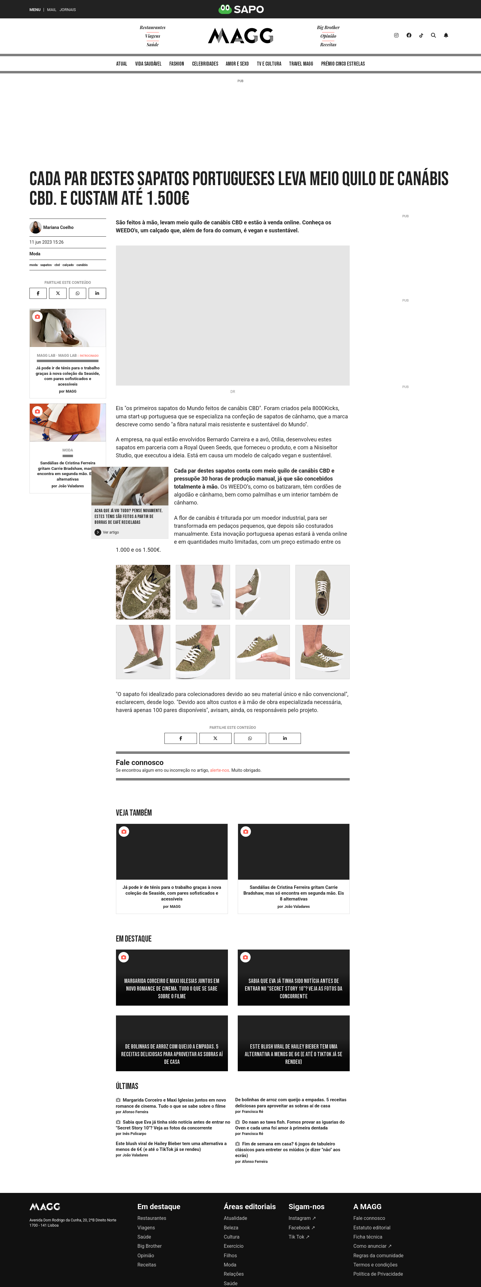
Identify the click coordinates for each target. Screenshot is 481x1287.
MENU (34, 10)
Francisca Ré (252, 1112)
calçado (68, 265)
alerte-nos (219, 770)
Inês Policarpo (134, 1134)
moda (33, 265)
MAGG (71, 391)
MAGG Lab (67, 355)
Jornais (68, 10)
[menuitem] (122, 63)
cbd (57, 265)
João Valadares (71, 486)
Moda (34, 253)
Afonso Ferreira (135, 1112)
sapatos (46, 265)
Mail (51, 10)
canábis (82, 265)
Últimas (127, 1086)
